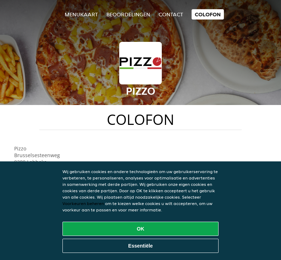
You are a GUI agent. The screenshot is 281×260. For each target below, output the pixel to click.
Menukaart (81, 14)
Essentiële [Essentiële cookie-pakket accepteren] (140, 246)
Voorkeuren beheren (83, 203)
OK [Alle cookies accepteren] (140, 229)
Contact (171, 14)
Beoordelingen (128, 14)
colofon (208, 14)
